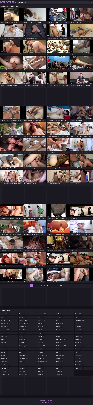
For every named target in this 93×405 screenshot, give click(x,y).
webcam (78, 349)
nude (41, 371)
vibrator (78, 336)
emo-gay (23, 317)
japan (41, 317)
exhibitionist (24, 323)
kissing (41, 336)
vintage (78, 339)
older (41, 374)
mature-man (42, 362)
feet (21, 336)
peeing (59, 336)
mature (41, 358)
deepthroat (5, 368)
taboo (59, 374)
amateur (5, 314)
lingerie (41, 346)
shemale (60, 362)
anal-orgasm (6, 320)
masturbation (43, 355)
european (23, 320)
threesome (79, 320)
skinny (59, 371)
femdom (23, 342)
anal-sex (5, 323)
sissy (59, 368)
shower (59, 365)
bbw (3, 333)
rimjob (59, 352)
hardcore (23, 374)
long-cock (42, 349)
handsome (23, 368)
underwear (79, 333)
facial (22, 330)
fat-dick (22, 333)
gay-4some (23, 358)
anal (4, 317)
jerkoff (41, 327)
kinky (40, 333)
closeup (4, 355)
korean (41, 339)
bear (3, 342)
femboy (22, 339)
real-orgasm (61, 346)
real (59, 342)
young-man (79, 365)
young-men (79, 368)
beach (4, 339)
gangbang (23, 346)
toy (77, 323)
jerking (41, 323)
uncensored (79, 327)
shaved (59, 358)
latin (41, 342)
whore (78, 355)
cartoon (4, 349)
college (4, 358)
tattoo (78, 314)
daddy (4, 362)
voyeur (78, 342)
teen (78, 317)
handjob (23, 365)
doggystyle (5, 374)
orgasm (60, 317)
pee (58, 333)
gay (22, 352)
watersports (79, 346)
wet (77, 352)
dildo (3, 371)
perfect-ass (60, 339)
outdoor (60, 323)
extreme (23, 327)
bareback (5, 330)
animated (5, 327)
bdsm (4, 336)
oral (59, 314)
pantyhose (60, 330)
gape (22, 349)
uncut (78, 330)
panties (59, 327)
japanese (41, 320)
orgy (59, 320)
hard (22, 371)
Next (61, 285)
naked (41, 368)
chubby (4, 352)
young (78, 362)
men (40, 365)
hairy (22, 362)
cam (3, 346)
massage (41, 352)
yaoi (77, 358)
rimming (60, 355)
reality (59, 349)
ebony (22, 314)
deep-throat (6, 365)
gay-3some (23, 355)
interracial (42, 314)
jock (40, 330)
